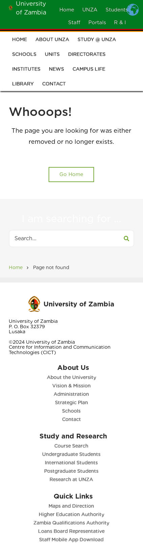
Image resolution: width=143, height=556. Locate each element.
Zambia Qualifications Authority (72, 522)
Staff (74, 22)
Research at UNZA (72, 479)
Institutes (26, 70)
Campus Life (89, 70)
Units (52, 55)
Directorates (87, 55)
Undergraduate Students (72, 454)
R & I (120, 22)
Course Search (72, 445)
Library (23, 85)
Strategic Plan (71, 402)
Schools (24, 55)
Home (66, 10)
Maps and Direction (72, 506)
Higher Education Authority (72, 514)
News (56, 70)
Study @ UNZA (97, 40)
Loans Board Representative (72, 531)
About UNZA (52, 40)
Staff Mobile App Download (72, 539)
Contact (54, 85)
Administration (71, 394)
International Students (72, 462)
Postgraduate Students (72, 471)
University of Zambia (79, 304)
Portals (97, 22)
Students (117, 10)
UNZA (89, 10)
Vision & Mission (71, 385)
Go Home (71, 174)
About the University (71, 377)
